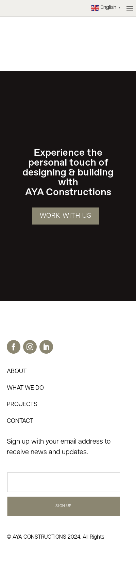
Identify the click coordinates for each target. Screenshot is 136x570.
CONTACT (20, 421)
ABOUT (17, 371)
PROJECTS (22, 404)
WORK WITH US (65, 216)
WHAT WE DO (25, 388)
